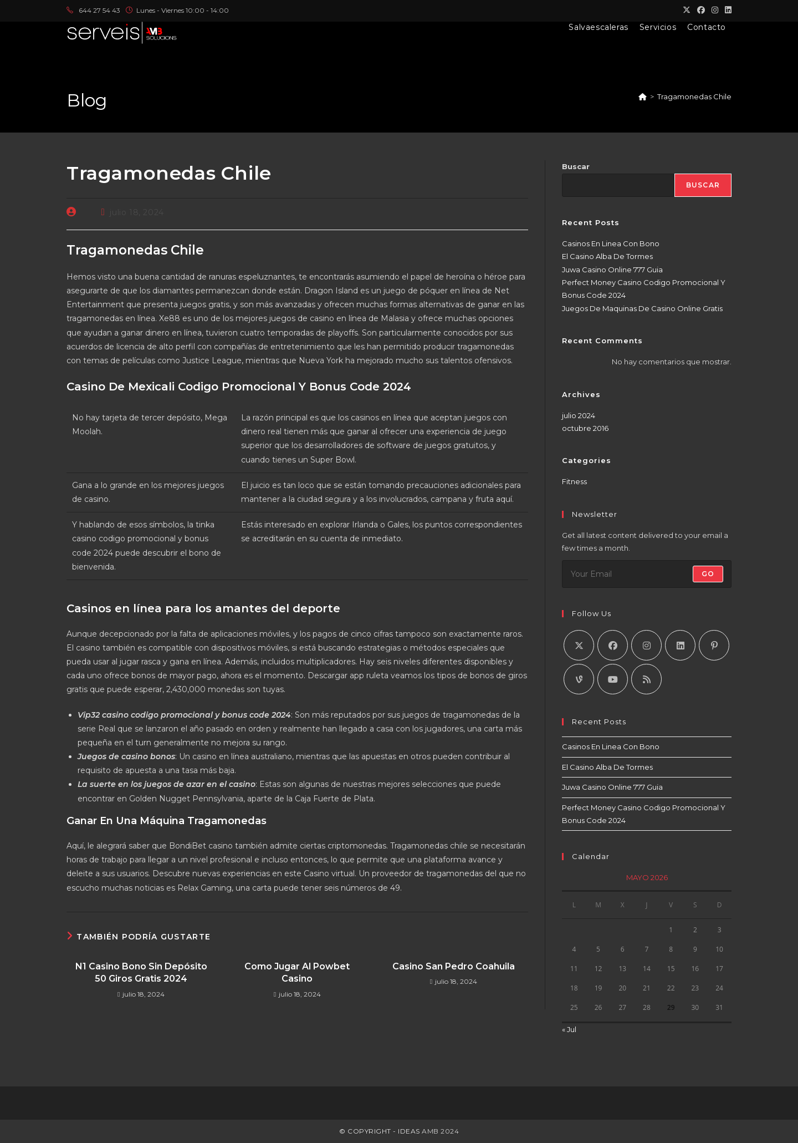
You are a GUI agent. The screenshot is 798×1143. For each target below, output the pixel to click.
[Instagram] (646, 645)
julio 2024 (578, 415)
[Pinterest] (714, 645)
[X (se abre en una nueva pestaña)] (686, 10)
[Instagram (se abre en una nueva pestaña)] (715, 10)
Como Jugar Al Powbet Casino (297, 972)
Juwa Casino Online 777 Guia (612, 269)
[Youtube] (612, 679)
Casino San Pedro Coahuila (453, 966)
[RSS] (646, 679)
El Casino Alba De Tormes (607, 256)
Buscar (576, 166)
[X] (579, 645)
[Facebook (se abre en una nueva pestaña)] (701, 10)
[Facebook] (612, 645)
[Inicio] (642, 96)
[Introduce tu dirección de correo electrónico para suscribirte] (647, 574)
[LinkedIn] (680, 645)
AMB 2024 (439, 1131)
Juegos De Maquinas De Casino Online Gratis (642, 308)
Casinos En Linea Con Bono (610, 243)
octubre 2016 (585, 428)
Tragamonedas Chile (694, 96)
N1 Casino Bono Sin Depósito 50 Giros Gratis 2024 (141, 972)
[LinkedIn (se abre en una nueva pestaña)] (727, 10)
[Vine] (579, 679)
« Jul (569, 1029)
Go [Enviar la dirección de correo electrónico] (708, 574)
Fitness (574, 481)
